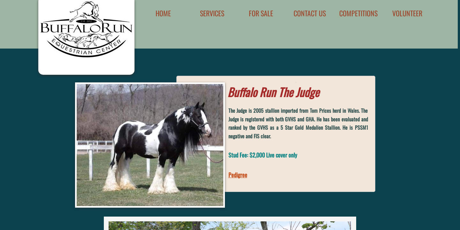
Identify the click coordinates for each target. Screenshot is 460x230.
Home (163, 13)
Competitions (358, 13)
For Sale (261, 13)
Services (212, 13)
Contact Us (310, 13)
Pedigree (237, 175)
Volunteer (407, 13)
